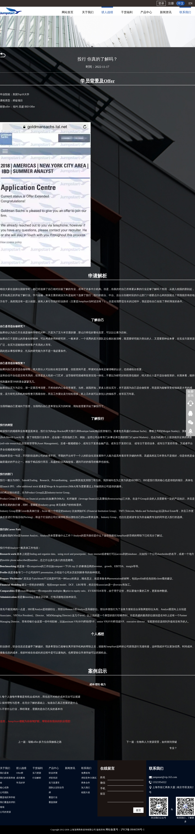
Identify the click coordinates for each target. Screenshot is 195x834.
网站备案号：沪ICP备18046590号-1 (125, 829)
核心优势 (4, 787)
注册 (171, 3)
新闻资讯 (166, 12)
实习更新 (36, 773)
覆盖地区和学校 (7, 797)
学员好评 (20, 782)
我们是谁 (4, 773)
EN (190, 3)
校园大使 (85, 792)
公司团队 (4, 792)
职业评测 (53, 773)
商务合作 (85, 782)
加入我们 (85, 787)
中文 (181, 3)
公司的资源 (5, 812)
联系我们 (185, 12)
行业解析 (36, 778)
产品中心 (146, 12)
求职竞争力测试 (88, 778)
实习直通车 (54, 782)
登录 (161, 3)
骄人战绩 (107, 12)
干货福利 (127, 12)
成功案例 (20, 778)
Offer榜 (19, 773)
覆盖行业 (53, 797)
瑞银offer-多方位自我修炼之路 (45, 742)
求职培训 (53, 778)
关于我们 (88, 12)
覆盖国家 (53, 802)
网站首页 (67, 12)
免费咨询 (85, 773)
